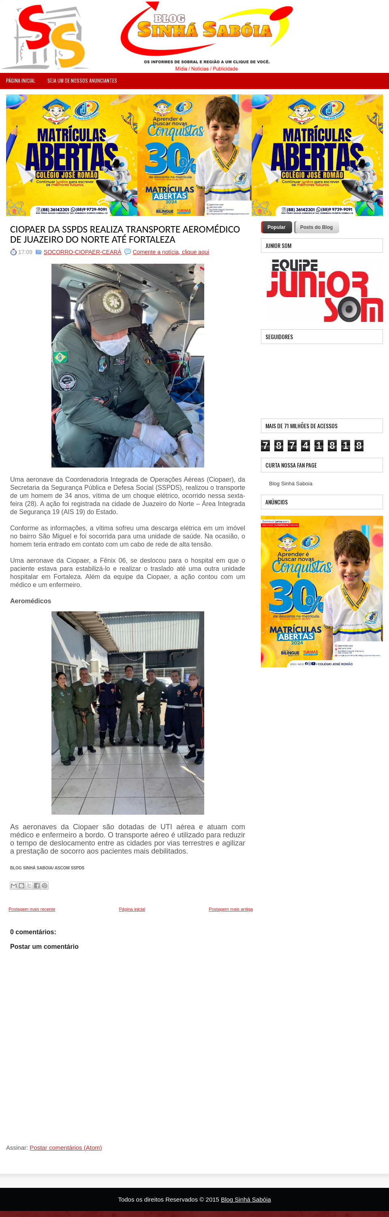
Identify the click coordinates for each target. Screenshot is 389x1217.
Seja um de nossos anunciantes (82, 80)
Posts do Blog (316, 227)
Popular (276, 227)
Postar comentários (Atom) (66, 1147)
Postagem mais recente (32, 909)
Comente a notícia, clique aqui (171, 252)
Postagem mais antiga (231, 909)
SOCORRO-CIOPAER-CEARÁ (83, 252)
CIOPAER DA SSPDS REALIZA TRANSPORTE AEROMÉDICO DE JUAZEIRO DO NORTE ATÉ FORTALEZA (125, 234)
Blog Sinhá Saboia (290, 483)
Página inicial (132, 909)
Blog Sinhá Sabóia (246, 1199)
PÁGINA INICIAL (20, 80)
